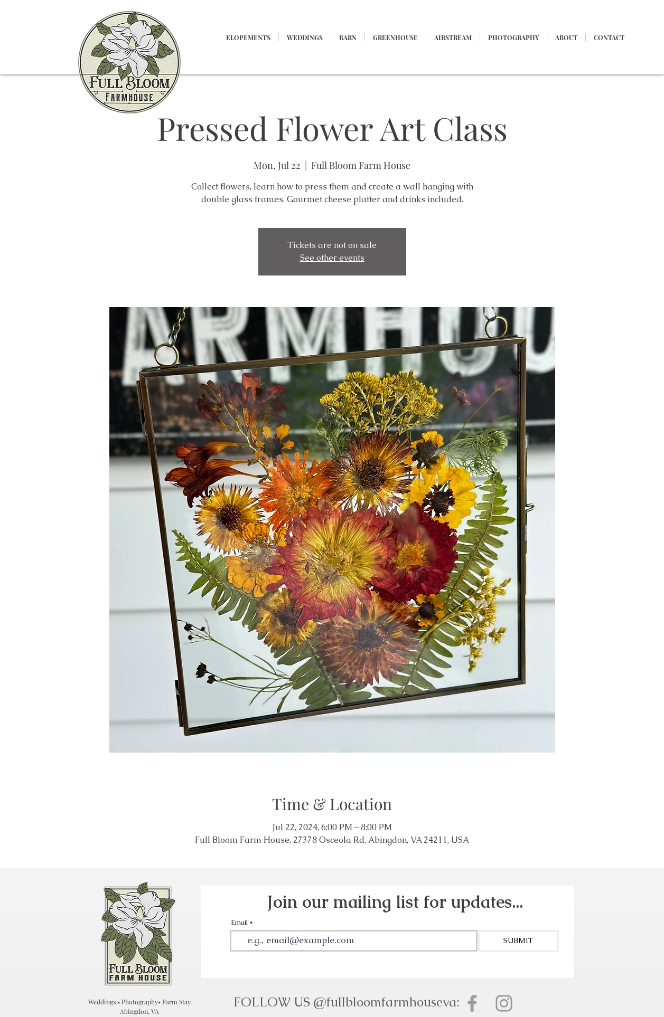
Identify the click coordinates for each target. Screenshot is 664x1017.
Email (239, 922)
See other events (332, 257)
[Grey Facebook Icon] (472, 1003)
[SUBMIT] (518, 941)
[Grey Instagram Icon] (504, 1003)
